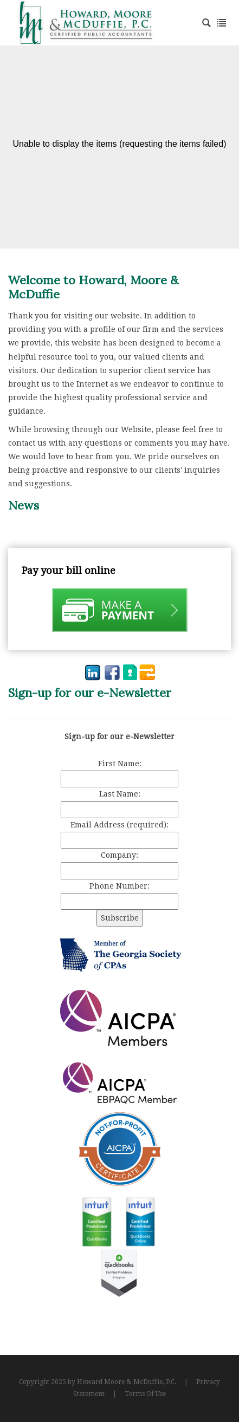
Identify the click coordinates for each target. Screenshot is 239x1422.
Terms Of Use (145, 1394)
